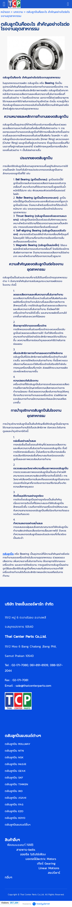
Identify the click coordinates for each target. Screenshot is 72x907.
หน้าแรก (5, 12)
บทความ (18, 12)
